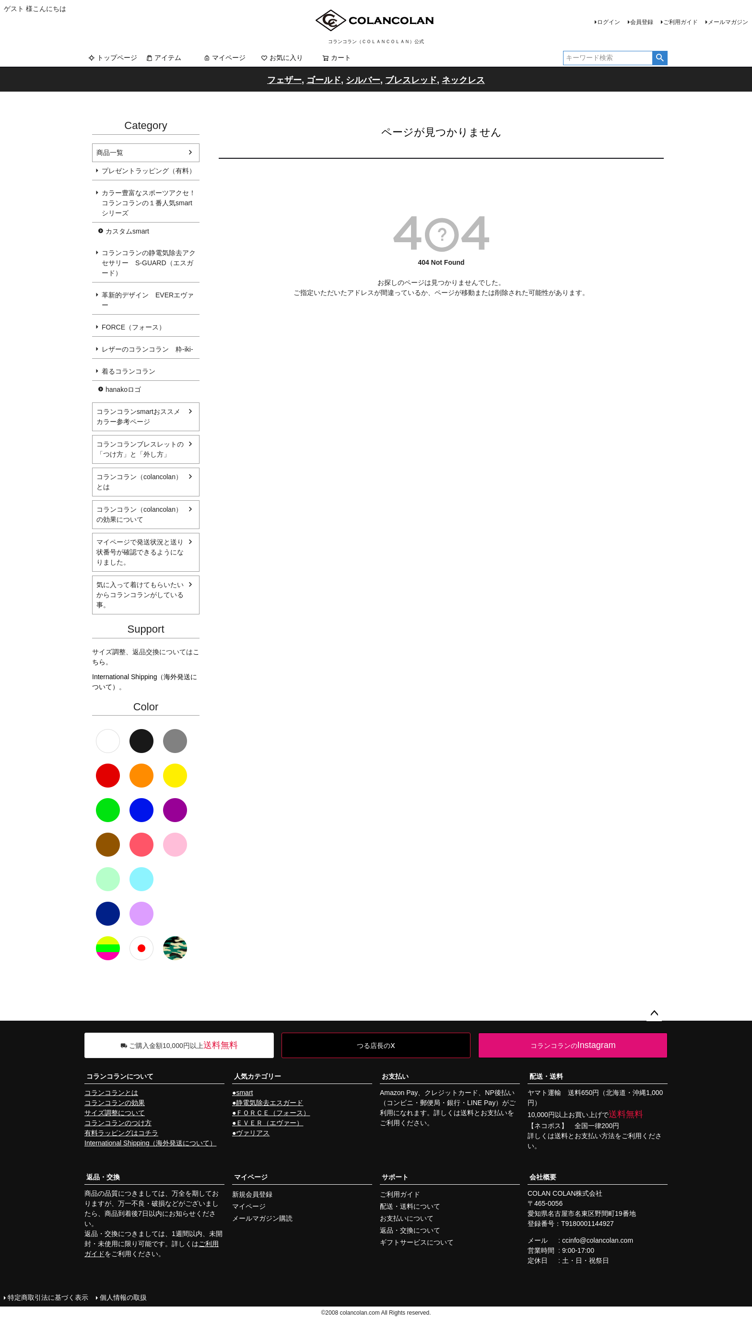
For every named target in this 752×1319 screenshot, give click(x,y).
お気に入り (282, 57)
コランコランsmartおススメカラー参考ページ (138, 416)
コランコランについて (119, 1076)
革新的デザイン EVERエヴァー (148, 300)
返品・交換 (103, 1177)
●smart (242, 1092)
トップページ (112, 57)
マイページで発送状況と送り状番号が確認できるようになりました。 (140, 552)
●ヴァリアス (251, 1133)
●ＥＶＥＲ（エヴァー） (267, 1123)
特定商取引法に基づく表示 (48, 1297)
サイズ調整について (114, 1113)
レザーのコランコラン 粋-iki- (147, 349)
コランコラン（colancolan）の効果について (139, 514)
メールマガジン (728, 22)
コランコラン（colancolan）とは (139, 482)
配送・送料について (410, 1206)
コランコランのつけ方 (118, 1123)
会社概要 (542, 1177)
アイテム (163, 57)
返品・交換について (410, 1230)
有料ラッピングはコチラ (121, 1133)
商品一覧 (109, 152)
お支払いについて (407, 1218)
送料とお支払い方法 (584, 1136)
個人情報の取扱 (123, 1297)
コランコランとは (111, 1092)
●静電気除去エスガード (267, 1103)
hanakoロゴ (123, 389)
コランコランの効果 (114, 1103)
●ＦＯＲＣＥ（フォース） (271, 1113)
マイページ (224, 57)
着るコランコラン (128, 371)
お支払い (395, 1076)
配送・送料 (546, 1076)
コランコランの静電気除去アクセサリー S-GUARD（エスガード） (149, 263)
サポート (395, 1177)
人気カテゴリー (257, 1076)
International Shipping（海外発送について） (150, 1143)
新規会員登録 (252, 1194)
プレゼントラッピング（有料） (149, 171)
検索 (659, 58)
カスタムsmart (127, 231)
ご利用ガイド (680, 22)
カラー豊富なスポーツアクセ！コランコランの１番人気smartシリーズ (149, 203)
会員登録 (641, 22)
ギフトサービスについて (417, 1242)
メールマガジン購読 (262, 1218)
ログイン (608, 22)
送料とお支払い (483, 1113)
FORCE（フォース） (133, 327)
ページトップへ (654, 1013)
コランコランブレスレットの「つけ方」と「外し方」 (140, 449)
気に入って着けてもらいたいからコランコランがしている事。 (140, 595)
